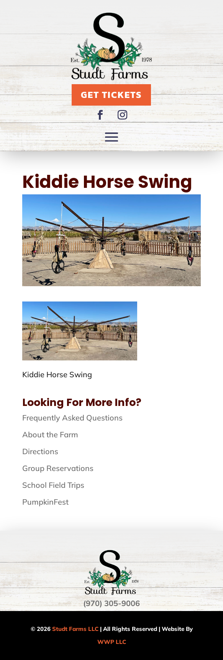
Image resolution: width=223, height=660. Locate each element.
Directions (40, 451)
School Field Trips (53, 485)
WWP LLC (111, 641)
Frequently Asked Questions (72, 417)
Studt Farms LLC (75, 628)
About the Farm (50, 434)
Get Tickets (111, 94)
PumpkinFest (45, 502)
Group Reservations (57, 468)
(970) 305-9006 (111, 603)
